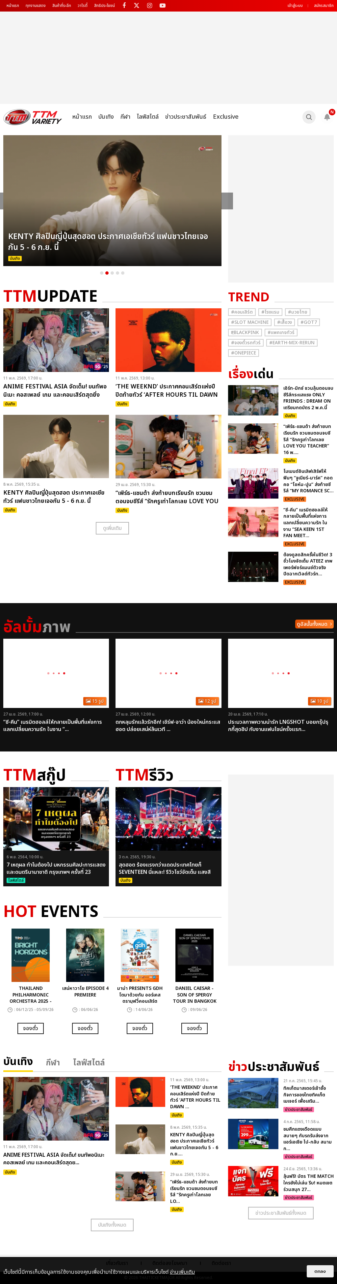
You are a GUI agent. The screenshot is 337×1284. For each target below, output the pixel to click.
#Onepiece (243, 353)
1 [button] (101, 273)
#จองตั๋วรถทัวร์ (246, 342)
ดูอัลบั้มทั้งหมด (312, 624)
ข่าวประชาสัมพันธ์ (185, 116)
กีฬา (125, 116)
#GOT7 (308, 322)
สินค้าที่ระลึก (61, 6)
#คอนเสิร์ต (242, 312)
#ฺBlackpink (245, 332)
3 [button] (112, 273)
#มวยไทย (297, 312)
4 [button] (117, 273)
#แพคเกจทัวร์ (281, 332)
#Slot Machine (250, 322)
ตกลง (320, 1271)
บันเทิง (106, 116)
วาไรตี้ (83, 6)
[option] (112, 200)
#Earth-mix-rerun (292, 342)
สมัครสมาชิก (324, 6)
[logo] (32, 117)
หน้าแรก (13, 6)
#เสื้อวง (284, 322)
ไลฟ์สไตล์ (148, 116)
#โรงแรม (270, 312)
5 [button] (122, 273)
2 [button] (107, 273)
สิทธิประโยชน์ (104, 6)
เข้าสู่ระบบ (295, 6)
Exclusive (226, 116)
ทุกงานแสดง (36, 6)
